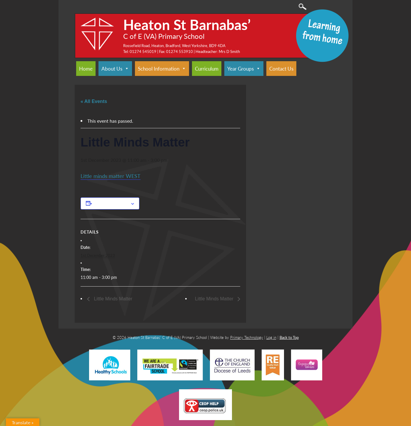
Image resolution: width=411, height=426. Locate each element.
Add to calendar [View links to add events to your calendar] (111, 203)
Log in (271, 337)
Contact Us (281, 68)
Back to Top (289, 337)
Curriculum (206, 68)
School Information (162, 68)
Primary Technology (246, 337)
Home (86, 68)
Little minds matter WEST (111, 175)
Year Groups (243, 68)
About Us (115, 68)
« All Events (94, 101)
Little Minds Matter (112, 298)
